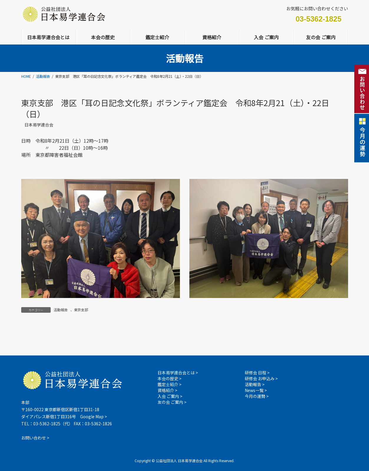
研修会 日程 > (257, 373)
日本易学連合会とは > (178, 373)
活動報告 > (254, 384)
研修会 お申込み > (261, 378)
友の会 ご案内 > (172, 402)
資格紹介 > (167, 390)
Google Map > (93, 416)
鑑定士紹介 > (169, 384)
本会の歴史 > (169, 378)
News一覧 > (256, 390)
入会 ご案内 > (170, 396)
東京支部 (81, 309)
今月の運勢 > (257, 396)
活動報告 (61, 309)
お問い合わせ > (35, 438)
